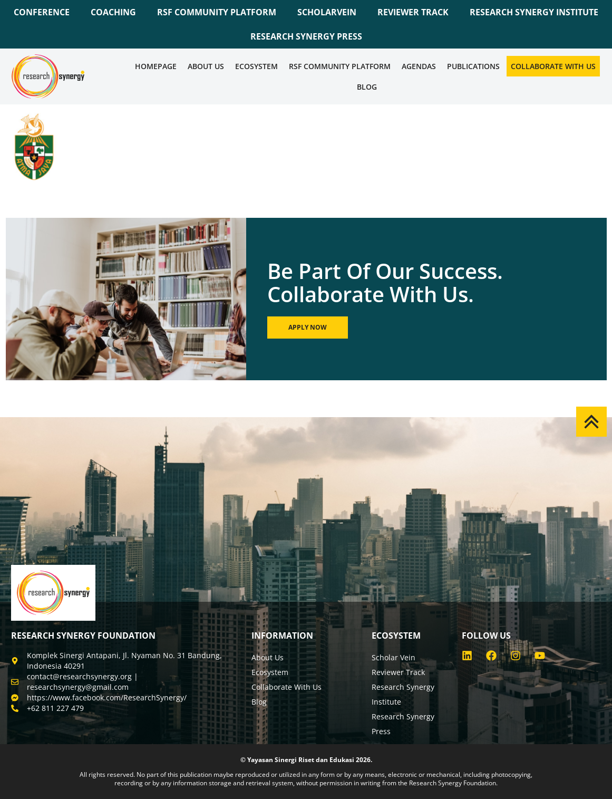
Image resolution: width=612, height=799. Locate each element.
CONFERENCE (42, 12)
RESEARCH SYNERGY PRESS (306, 36)
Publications (473, 66)
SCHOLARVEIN (326, 12)
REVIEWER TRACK (413, 12)
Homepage (156, 66)
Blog (367, 87)
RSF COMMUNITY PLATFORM (216, 12)
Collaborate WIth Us (553, 66)
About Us (206, 66)
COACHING (113, 12)
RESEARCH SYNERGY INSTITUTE (534, 12)
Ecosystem (256, 66)
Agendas (419, 66)
